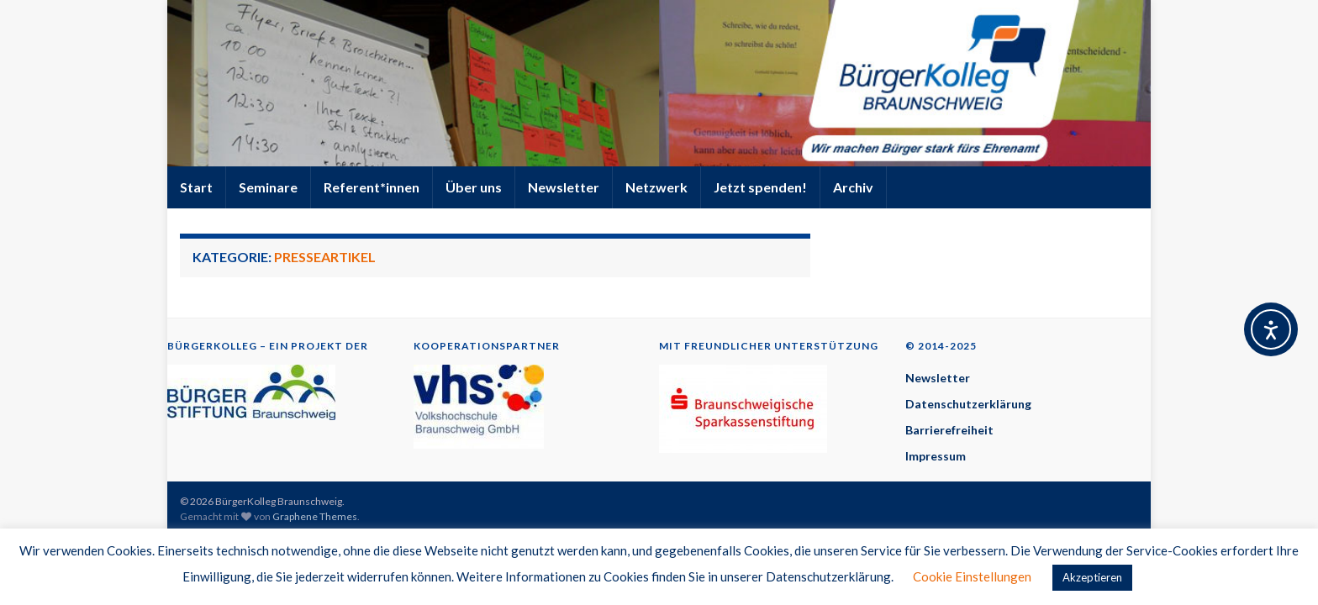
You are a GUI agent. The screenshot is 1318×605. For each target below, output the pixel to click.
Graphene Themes (314, 516)
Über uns (473, 187)
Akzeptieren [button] (1092, 577)
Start (196, 187)
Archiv (853, 187)
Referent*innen (371, 187)
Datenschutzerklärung (968, 404)
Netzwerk (656, 187)
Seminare (268, 187)
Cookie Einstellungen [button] (972, 576)
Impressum (935, 456)
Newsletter (563, 187)
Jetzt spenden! (760, 187)
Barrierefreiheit (949, 430)
